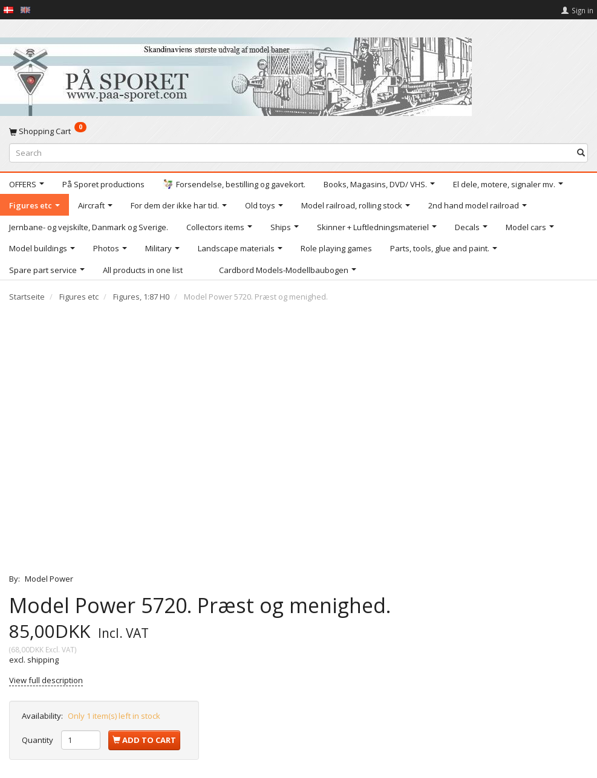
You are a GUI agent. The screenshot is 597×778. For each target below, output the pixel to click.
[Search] (581, 152)
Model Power (49, 578)
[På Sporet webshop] (236, 74)
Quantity (38, 740)
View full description (46, 680)
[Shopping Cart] (298, 131)
